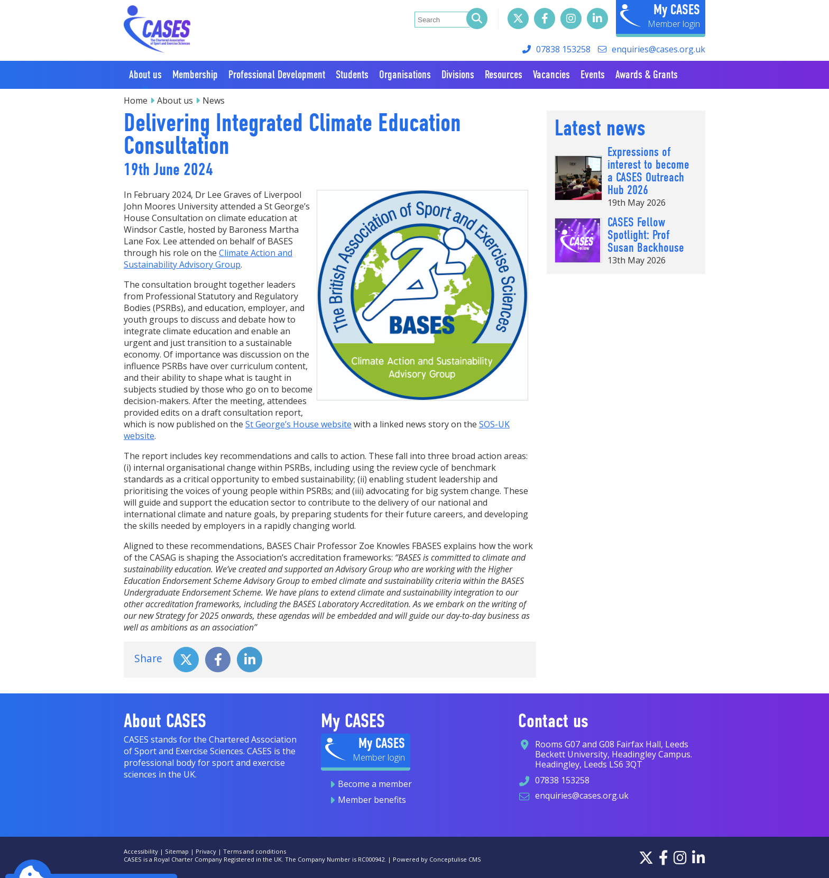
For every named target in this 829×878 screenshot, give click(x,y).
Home (136, 100)
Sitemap (177, 851)
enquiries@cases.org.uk (658, 49)
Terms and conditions (254, 851)
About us (175, 100)
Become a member (375, 784)
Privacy (206, 851)
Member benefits (372, 800)
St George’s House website (298, 424)
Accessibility (141, 851)
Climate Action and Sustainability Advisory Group (208, 258)
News (213, 100)
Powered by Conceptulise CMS (437, 859)
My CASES (676, 9)
